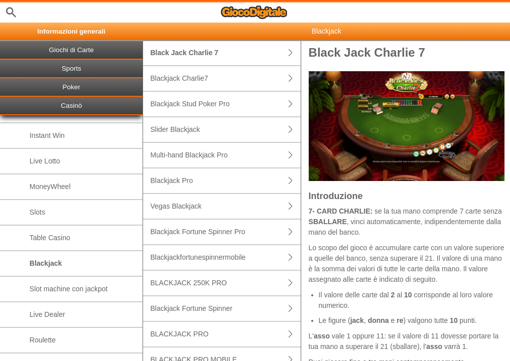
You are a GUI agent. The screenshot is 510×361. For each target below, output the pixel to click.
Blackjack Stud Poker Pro (225, 104)
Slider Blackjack (225, 129)
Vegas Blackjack (225, 206)
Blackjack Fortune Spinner (225, 308)
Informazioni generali (71, 31)
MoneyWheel (50, 187)
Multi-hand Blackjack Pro (225, 155)
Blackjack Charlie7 (225, 78)
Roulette (43, 340)
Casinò (71, 105)
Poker (71, 87)
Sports (71, 68)
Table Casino (50, 238)
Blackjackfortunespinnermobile (225, 257)
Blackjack (46, 263)
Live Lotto (45, 161)
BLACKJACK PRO (225, 334)
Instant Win (47, 135)
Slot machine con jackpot (69, 289)
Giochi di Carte (71, 50)
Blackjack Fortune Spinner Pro (225, 232)
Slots (37, 212)
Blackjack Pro (225, 180)
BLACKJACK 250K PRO (225, 283)
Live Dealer (47, 314)
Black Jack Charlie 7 (225, 53)
